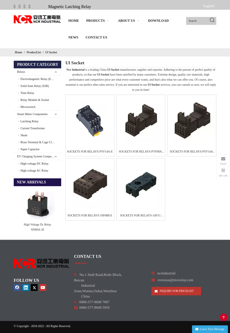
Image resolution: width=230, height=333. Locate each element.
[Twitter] (24, 6)
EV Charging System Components (37, 156)
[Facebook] (14, 6)
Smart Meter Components (32, 114)
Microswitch (27, 107)
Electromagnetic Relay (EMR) (38, 79)
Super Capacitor (30, 149)
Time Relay (27, 93)
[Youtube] (29, 6)
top (223, 317)
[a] (80, 263)
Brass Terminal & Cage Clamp (38, 142)
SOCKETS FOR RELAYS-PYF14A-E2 (192, 152)
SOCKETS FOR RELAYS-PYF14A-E (90, 151)
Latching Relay (29, 121)
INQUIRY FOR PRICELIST (174, 291)
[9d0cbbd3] (42, 263)
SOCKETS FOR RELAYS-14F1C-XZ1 (141, 216)
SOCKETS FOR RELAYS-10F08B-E (90, 215)
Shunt (23, 135)
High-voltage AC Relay (34, 170)
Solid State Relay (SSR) (34, 86)
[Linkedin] (19, 6)
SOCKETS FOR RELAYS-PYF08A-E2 (141, 152)
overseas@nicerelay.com (175, 280)
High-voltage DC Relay (34, 163)
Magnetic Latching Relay (69, 6)
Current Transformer (32, 128)
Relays (21, 71)
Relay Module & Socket (34, 100)
